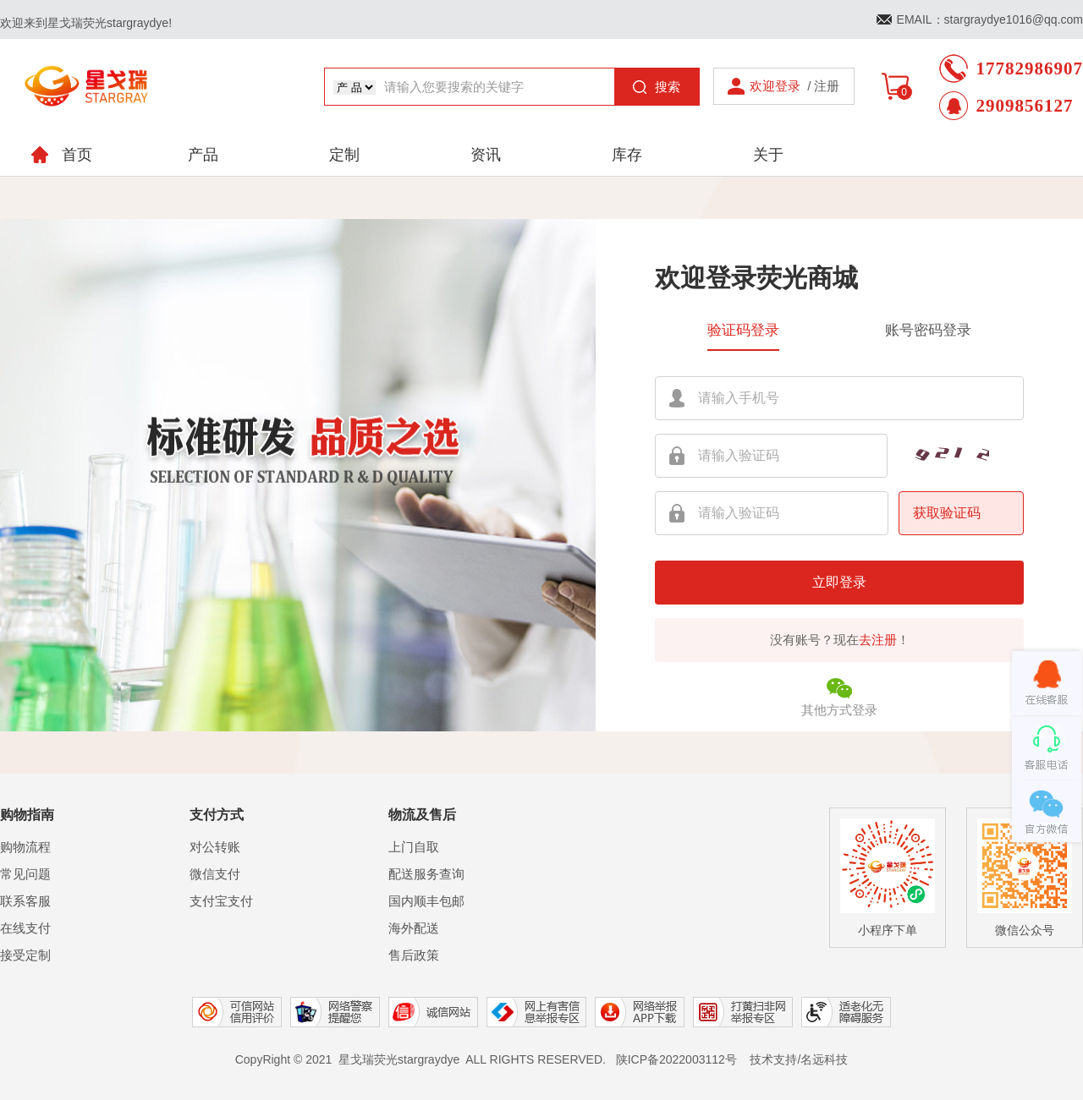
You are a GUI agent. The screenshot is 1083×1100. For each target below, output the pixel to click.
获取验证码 (947, 513)
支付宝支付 (221, 901)
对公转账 (215, 847)
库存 (627, 154)
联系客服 (25, 901)
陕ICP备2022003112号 (676, 1059)
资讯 (485, 154)
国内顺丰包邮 (426, 901)
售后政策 (413, 955)
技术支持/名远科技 (799, 1059)
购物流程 (25, 847)
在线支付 (25, 928)
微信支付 (215, 874)
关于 (768, 154)
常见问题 (25, 874)
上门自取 (413, 847)
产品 (203, 154)
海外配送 (413, 928)
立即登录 (839, 582)
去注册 (878, 639)
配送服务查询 (426, 874)
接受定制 (25, 955)
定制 (344, 154)
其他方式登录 (839, 695)
